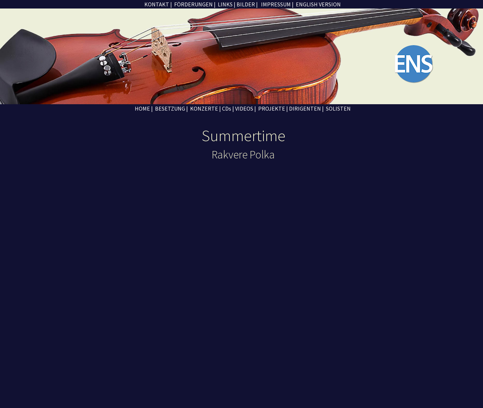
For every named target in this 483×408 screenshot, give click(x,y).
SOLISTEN (338, 108)
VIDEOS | (245, 108)
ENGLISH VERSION (318, 4)
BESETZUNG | (171, 108)
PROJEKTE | (273, 108)
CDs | (228, 108)
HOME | (143, 108)
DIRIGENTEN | (306, 108)
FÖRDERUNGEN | (194, 4)
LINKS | (226, 4)
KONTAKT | (157, 4)
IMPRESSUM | (277, 4)
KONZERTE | (205, 108)
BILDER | (247, 4)
